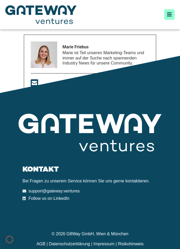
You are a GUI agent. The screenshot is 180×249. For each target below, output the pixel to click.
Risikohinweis (130, 244)
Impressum (103, 244)
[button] (9, 239)
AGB (41, 244)
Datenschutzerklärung (69, 244)
